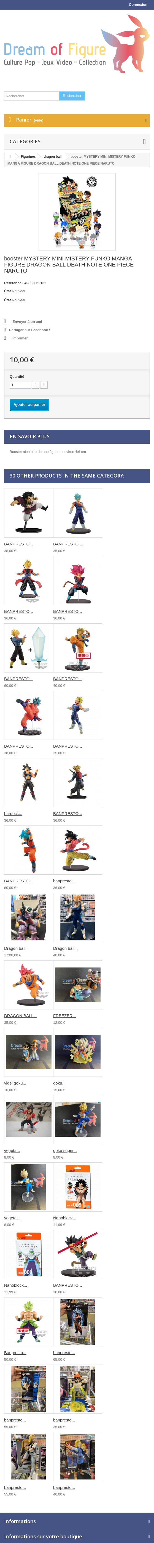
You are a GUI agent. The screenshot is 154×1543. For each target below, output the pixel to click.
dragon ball (53, 157)
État (7, 291)
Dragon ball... (16, 948)
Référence (12, 283)
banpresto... (64, 881)
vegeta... (12, 1150)
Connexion (138, 4)
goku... (59, 1083)
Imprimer (20, 338)
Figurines (28, 157)
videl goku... (15, 1083)
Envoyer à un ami (27, 322)
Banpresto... (15, 1352)
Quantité (17, 376)
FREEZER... (64, 1015)
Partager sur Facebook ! (29, 330)
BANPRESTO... (18, 544)
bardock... (13, 813)
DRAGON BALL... (20, 1015)
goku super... (65, 1150)
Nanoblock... (64, 1217)
